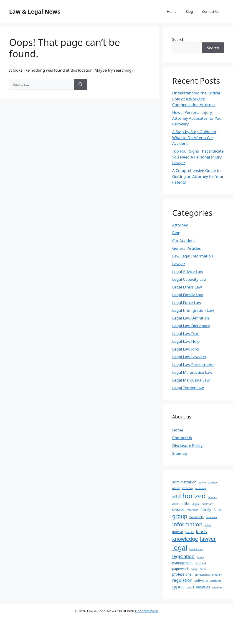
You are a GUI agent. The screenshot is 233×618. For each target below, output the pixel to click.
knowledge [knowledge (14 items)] (185, 538)
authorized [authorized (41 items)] (189, 495)
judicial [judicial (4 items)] (177, 532)
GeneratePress (146, 611)
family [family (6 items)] (205, 509)
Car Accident (183, 240)
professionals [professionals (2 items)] (202, 574)
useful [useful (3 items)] (190, 587)
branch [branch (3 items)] (212, 497)
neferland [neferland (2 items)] (200, 563)
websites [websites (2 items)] (217, 587)
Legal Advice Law (187, 271)
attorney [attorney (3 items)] (187, 488)
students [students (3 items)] (216, 581)
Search (178, 39)
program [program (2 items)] (217, 574)
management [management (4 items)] (182, 563)
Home (172, 11)
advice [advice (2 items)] (202, 482)
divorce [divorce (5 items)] (178, 509)
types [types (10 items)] (178, 587)
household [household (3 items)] (196, 517)
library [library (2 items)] (200, 557)
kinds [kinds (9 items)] (201, 532)
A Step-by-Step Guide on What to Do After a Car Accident (194, 137)
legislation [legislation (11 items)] (183, 556)
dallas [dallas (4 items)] (185, 503)
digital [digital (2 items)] (196, 504)
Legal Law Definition (190, 318)
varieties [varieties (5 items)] (203, 586)
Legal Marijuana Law (191, 380)
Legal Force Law (186, 302)
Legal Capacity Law (189, 279)
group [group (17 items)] (179, 516)
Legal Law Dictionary (191, 325)
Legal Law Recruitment (193, 364)
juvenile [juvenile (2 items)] (189, 532)
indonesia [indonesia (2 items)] (211, 517)
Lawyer (178, 263)
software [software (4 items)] (201, 580)
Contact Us (210, 11)
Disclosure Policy (187, 445)
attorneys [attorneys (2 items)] (200, 488)
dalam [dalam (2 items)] (175, 504)
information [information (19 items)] (187, 524)
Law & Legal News (34, 11)
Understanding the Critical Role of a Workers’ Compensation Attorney (196, 98)
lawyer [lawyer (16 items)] (208, 538)
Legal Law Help (186, 341)
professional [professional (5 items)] (182, 574)
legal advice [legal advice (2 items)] (196, 549)
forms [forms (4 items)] (217, 509)
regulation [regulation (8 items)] (182, 580)
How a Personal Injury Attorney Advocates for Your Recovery (197, 118)
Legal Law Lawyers (189, 356)
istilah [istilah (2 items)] (208, 525)
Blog (189, 11)
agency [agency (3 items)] (213, 482)
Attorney (180, 225)
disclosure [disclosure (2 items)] (207, 504)
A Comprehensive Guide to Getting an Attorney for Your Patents (198, 176)
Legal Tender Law (188, 387)
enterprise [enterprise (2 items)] (192, 510)
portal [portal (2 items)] (203, 569)
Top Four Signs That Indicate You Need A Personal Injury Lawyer (198, 156)
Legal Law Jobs (185, 349)
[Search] (80, 84)
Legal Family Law (187, 294)
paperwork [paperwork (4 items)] (180, 568)
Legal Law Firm (186, 333)
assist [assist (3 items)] (176, 488)
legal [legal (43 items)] (179, 547)
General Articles (186, 248)
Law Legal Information (192, 256)
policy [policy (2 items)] (194, 569)
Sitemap (179, 453)
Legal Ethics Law (187, 287)
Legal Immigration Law (193, 310)
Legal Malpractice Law (192, 372)
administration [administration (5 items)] (184, 482)
